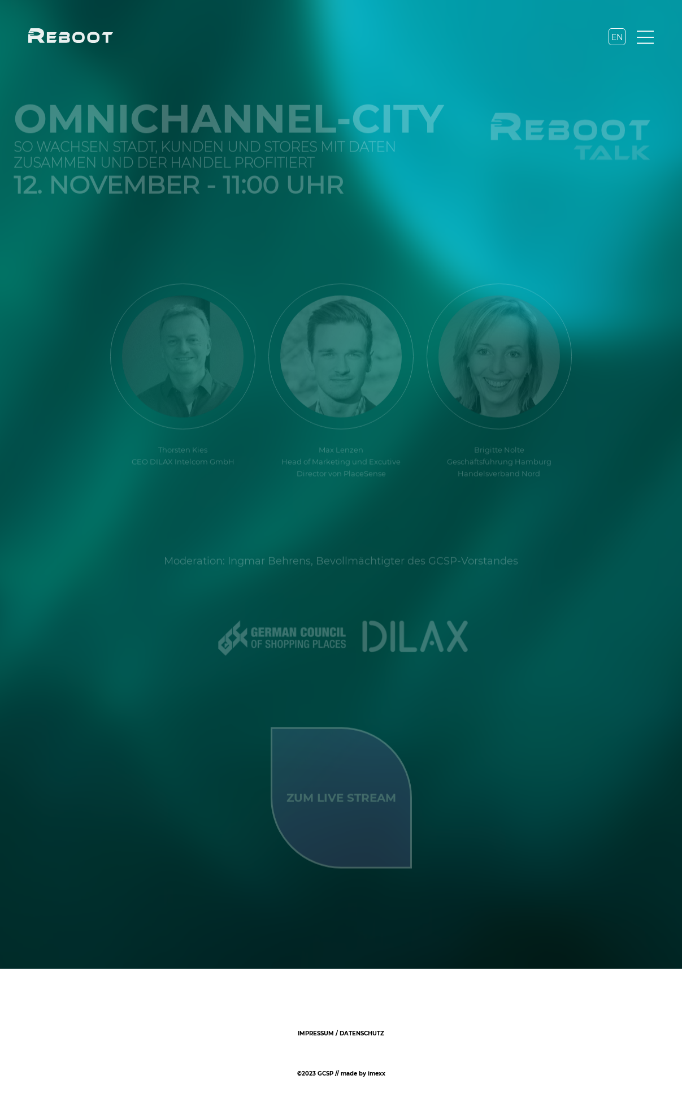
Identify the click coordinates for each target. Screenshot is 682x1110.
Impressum (316, 1033)
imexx (376, 1073)
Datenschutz (362, 1033)
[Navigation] (645, 38)
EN (617, 37)
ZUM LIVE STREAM (341, 797)
